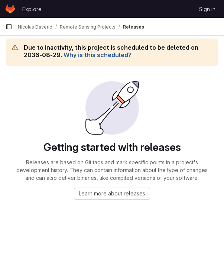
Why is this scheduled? (98, 55)
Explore (32, 9)
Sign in (207, 9)
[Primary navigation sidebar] (9, 27)
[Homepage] (10, 9)
